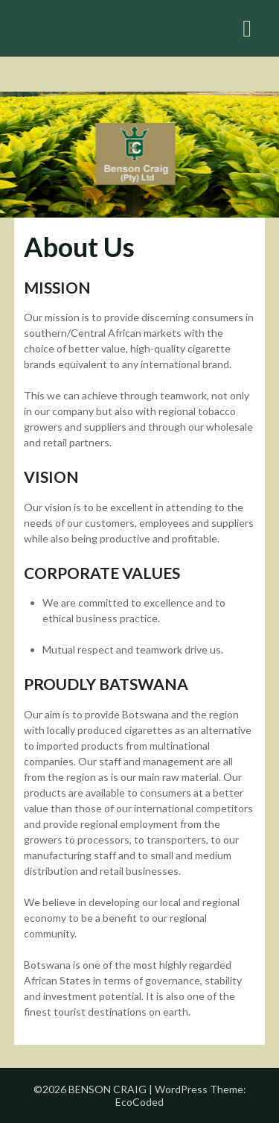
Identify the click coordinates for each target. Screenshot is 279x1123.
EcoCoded (139, 1101)
